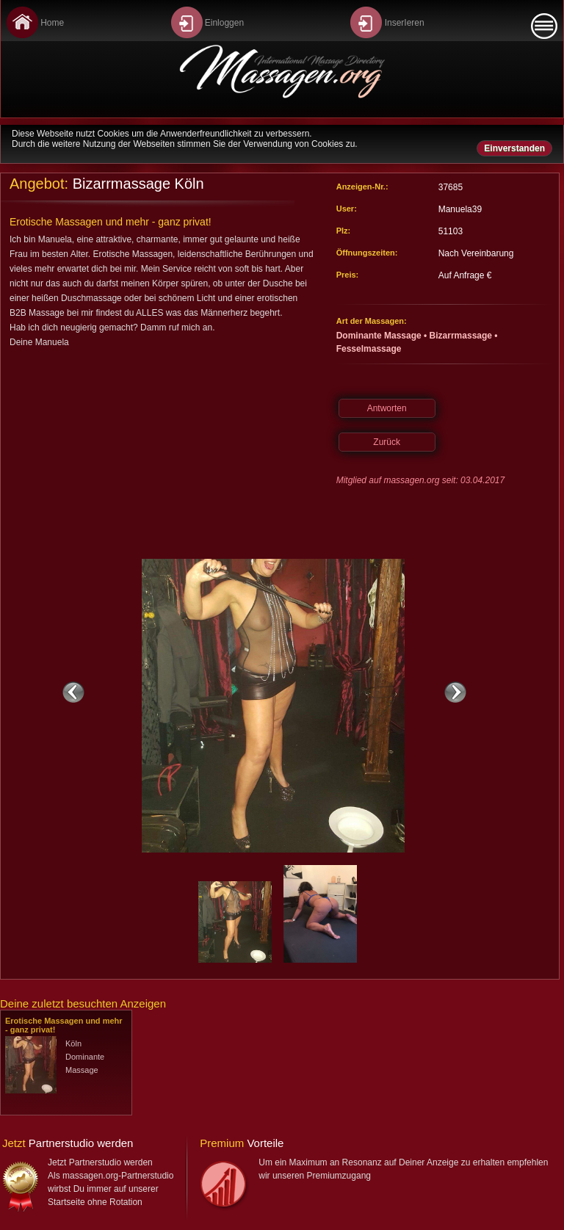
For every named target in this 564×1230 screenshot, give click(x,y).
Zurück (386, 442)
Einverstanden (514, 148)
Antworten (387, 408)
